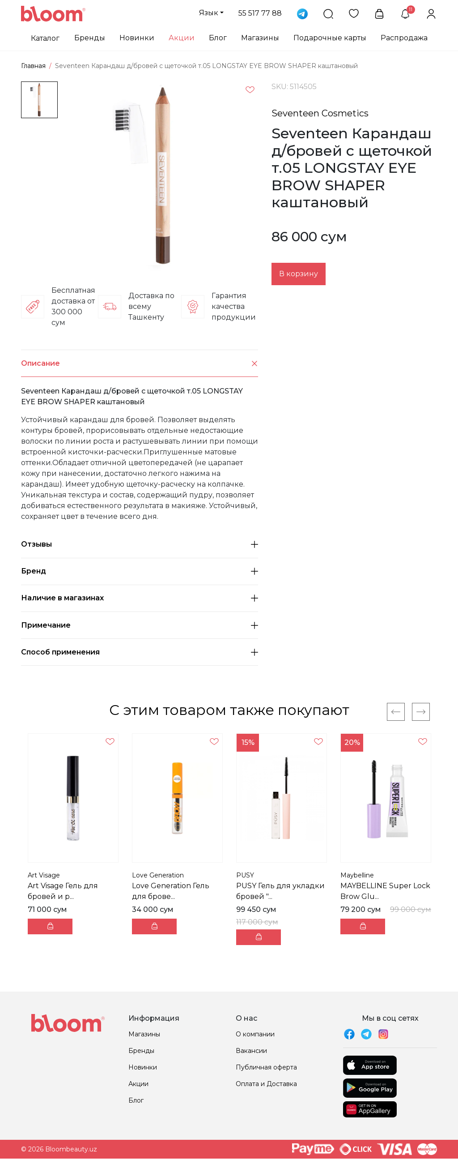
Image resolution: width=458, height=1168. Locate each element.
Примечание (139, 625)
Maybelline (357, 875)
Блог (218, 38)
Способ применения (139, 652)
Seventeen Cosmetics (320, 113)
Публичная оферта (266, 1067)
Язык (208, 13)
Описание (139, 363)
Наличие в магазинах (139, 598)
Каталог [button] (45, 38)
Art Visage (44, 875)
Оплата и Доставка (266, 1084)
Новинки (136, 38)
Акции (182, 38)
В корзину (298, 274)
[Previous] (396, 712)
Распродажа (404, 38)
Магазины (260, 38)
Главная (33, 66)
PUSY (245, 875)
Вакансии (251, 1051)
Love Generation (158, 875)
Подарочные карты (329, 38)
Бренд (139, 571)
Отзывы (139, 544)
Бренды (89, 38)
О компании (255, 1034)
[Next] (421, 712)
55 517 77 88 (260, 13)
